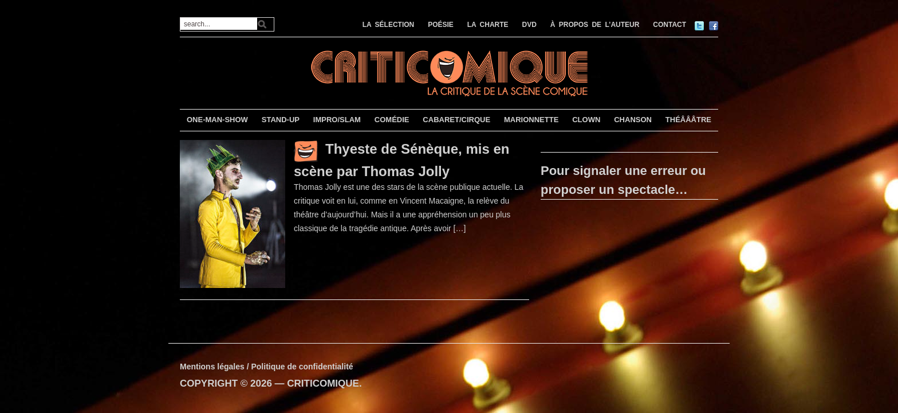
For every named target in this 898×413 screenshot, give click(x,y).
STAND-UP (281, 119)
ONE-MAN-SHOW (217, 119)
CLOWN (586, 119)
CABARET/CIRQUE (456, 119)
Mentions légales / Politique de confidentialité (266, 366)
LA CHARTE (488, 25)
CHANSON (633, 119)
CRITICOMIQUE (323, 383)
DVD (529, 25)
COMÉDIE (392, 119)
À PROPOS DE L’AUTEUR (595, 25)
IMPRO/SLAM (337, 119)
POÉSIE (441, 25)
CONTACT (669, 25)
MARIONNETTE (531, 119)
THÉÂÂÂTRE (688, 119)
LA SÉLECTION (389, 25)
